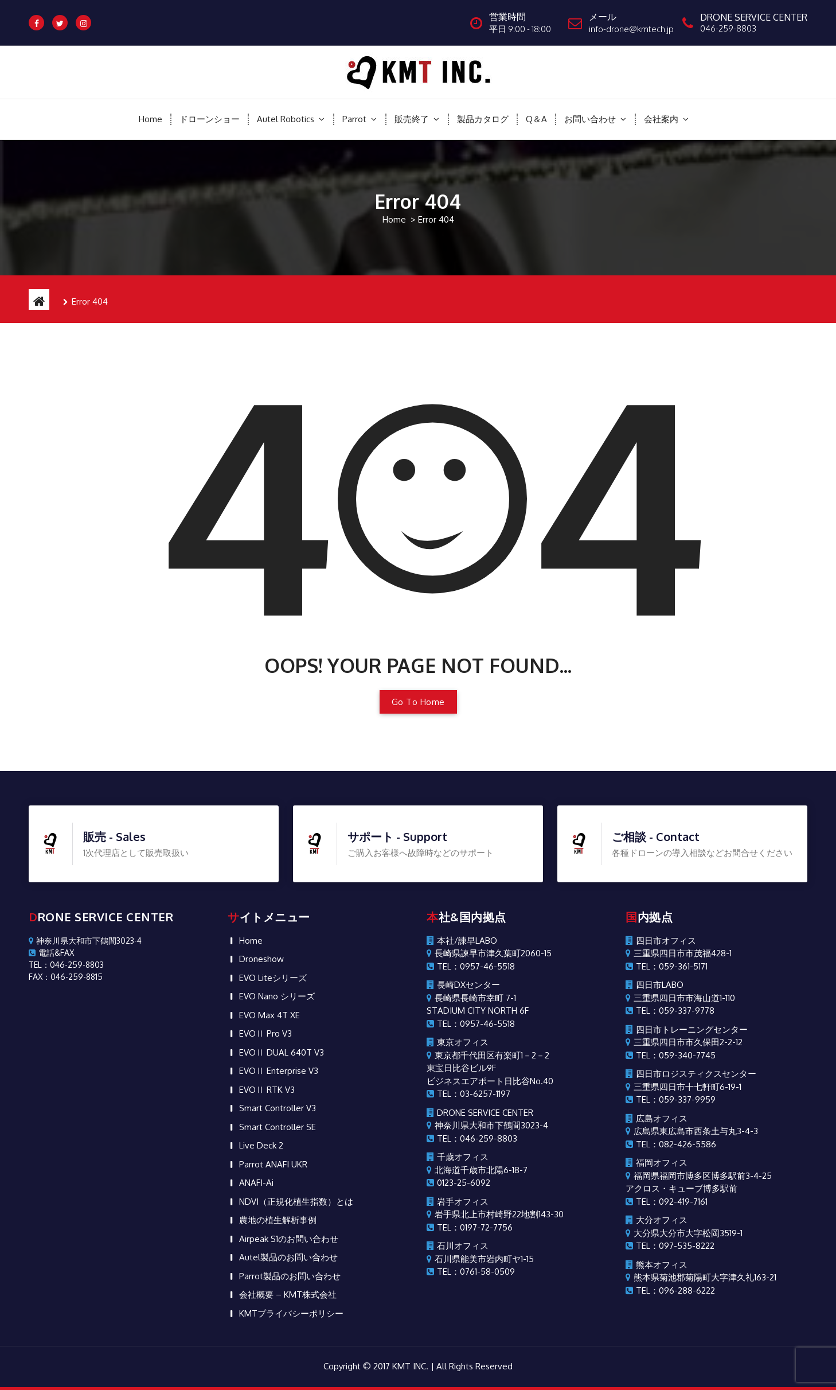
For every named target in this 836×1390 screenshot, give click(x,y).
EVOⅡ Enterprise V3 (278, 856)
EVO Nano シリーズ (277, 781)
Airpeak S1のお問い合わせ (288, 1024)
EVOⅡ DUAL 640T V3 (281, 837)
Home (150, 119)
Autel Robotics (285, 119)
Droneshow (261, 744)
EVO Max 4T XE (269, 800)
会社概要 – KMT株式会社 (288, 1079)
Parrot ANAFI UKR (273, 949)
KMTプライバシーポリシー (291, 1098)
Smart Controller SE (277, 912)
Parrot (354, 119)
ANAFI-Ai (256, 968)
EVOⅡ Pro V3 (265, 818)
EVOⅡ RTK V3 (267, 875)
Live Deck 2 (261, 930)
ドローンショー (209, 119)
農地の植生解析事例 (278, 1005)
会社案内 (661, 119)
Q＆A (536, 119)
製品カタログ (483, 119)
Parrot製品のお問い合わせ (290, 1061)
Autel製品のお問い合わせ (288, 1042)
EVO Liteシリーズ (273, 763)
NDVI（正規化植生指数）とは (296, 987)
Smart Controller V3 (277, 893)
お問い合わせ (590, 119)
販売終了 (411, 119)
